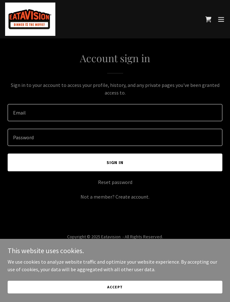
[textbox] (115, 112)
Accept (114, 287)
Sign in (115, 162)
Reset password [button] (115, 182)
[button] (221, 19)
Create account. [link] (132, 197)
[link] (30, 19)
